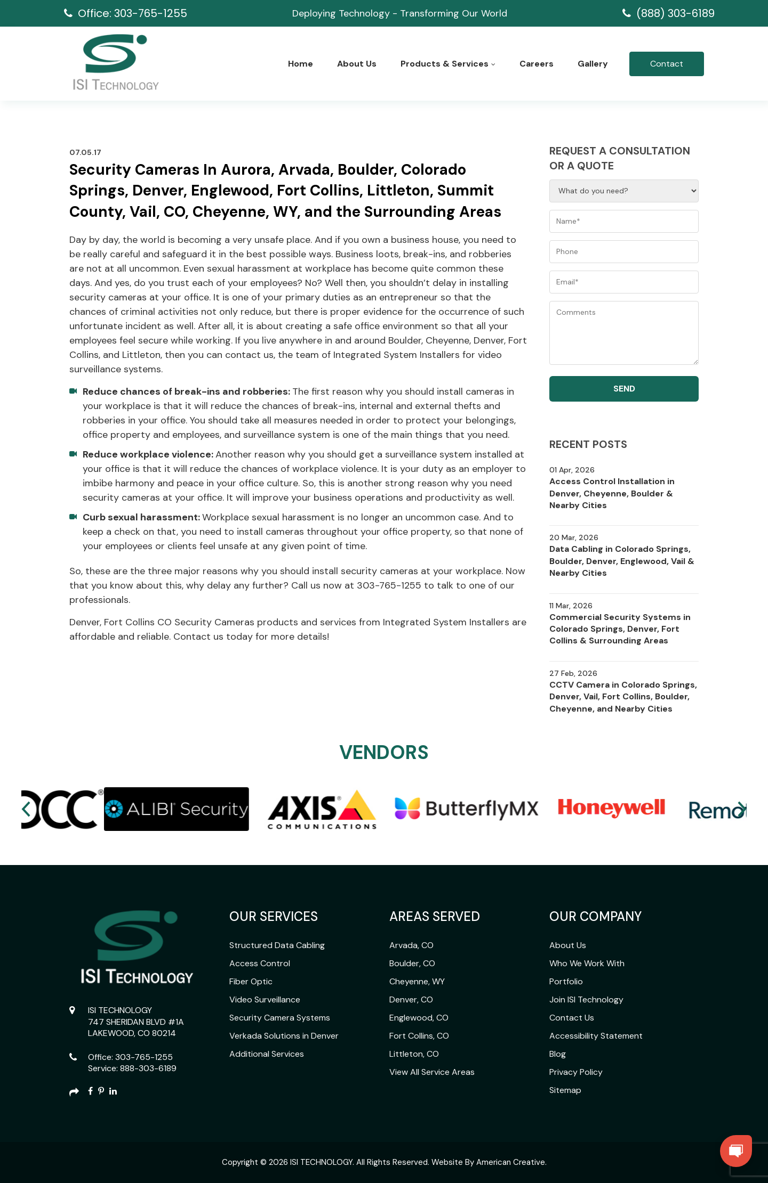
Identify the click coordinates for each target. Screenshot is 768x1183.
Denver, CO (411, 999)
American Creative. (511, 1162)
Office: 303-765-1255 (132, 13)
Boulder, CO (412, 963)
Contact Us (571, 1017)
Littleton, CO (414, 1053)
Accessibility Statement (596, 1035)
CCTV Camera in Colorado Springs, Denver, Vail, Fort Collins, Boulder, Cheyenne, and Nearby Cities (623, 696)
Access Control (259, 963)
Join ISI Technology (586, 999)
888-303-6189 (148, 1068)
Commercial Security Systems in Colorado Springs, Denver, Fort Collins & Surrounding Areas (620, 629)
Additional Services (266, 1053)
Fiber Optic (251, 981)
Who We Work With (587, 963)
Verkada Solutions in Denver (284, 1035)
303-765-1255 (144, 1057)
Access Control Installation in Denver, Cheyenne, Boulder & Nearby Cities (612, 493)
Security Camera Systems (279, 1017)
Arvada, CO (411, 945)
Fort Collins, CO (419, 1035)
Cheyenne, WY (417, 981)
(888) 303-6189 (675, 13)
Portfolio (566, 981)
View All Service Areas (432, 1072)
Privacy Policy (576, 1072)
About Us (567, 945)
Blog (557, 1053)
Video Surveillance (264, 999)
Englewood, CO (419, 1017)
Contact (666, 63)
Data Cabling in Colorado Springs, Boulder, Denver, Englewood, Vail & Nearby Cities (621, 560)
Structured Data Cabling (277, 945)
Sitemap (565, 1090)
